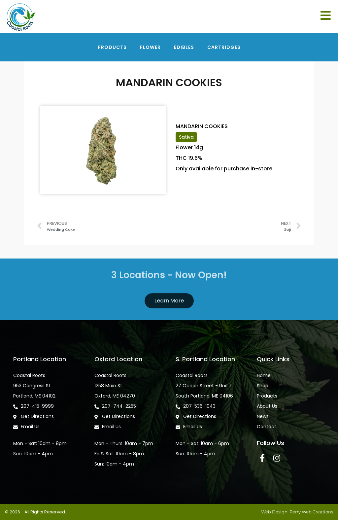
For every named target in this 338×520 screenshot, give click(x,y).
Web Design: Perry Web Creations (297, 511)
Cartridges (224, 47)
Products (112, 47)
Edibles (184, 47)
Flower (150, 47)
